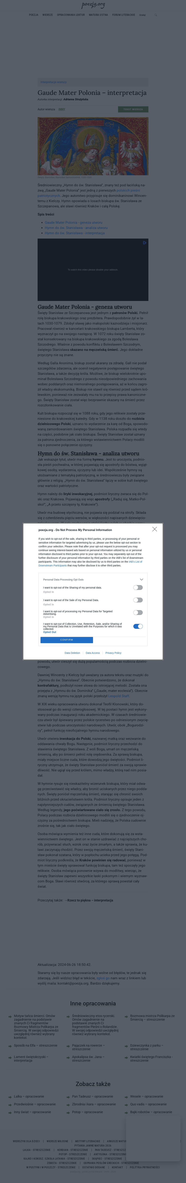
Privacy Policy (113, 652)
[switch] (138, 587)
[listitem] (93, 579)
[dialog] (93, 591)
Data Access (93, 652)
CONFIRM (67, 640)
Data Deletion (72, 652)
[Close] (155, 530)
